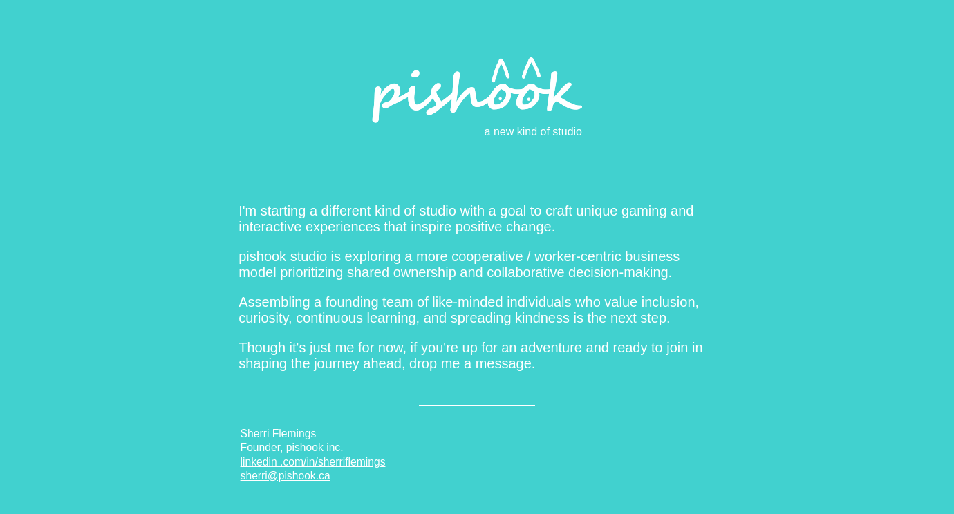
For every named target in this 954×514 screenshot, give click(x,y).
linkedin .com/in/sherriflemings (313, 462)
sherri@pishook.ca (285, 476)
